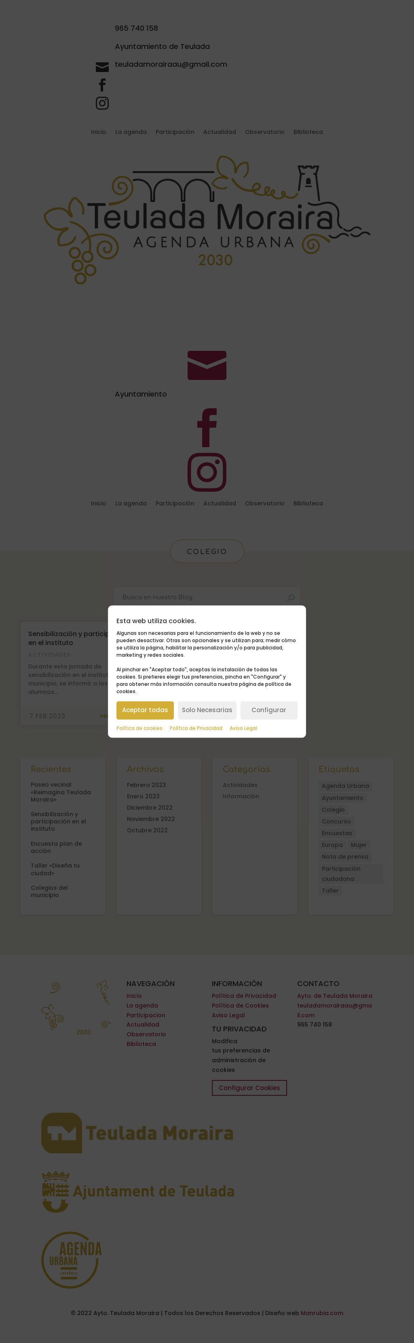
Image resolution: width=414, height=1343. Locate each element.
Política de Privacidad (196, 728)
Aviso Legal (243, 728)
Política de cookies (139, 728)
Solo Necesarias (207, 710)
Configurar (268, 710)
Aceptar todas (145, 710)
